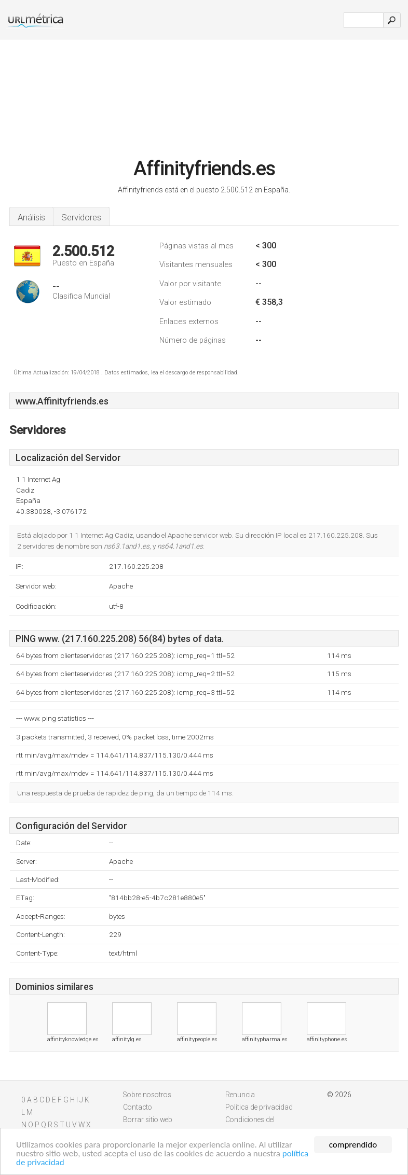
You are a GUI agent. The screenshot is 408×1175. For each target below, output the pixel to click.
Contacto (137, 1107)
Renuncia (240, 1094)
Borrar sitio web (147, 1119)
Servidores (81, 217)
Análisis (31, 217)
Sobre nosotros (147, 1094)
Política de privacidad (259, 1107)
